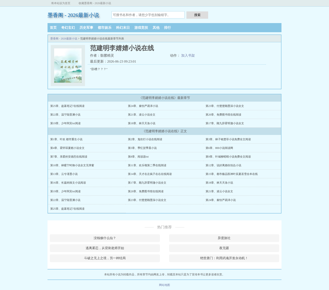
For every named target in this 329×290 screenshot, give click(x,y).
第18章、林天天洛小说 (141, 123)
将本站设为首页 (60, 3)
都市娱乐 (104, 27)
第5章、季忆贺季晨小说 (142, 148)
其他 (156, 27)
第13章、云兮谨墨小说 (64, 174)
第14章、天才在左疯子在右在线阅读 (150, 174)
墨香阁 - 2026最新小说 (73, 15)
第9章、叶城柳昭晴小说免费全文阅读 (228, 156)
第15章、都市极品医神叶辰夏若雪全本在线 (232, 174)
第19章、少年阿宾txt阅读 (65, 123)
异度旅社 (224, 238)
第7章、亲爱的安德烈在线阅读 (68, 156)
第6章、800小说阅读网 (219, 148)
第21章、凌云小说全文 (141, 114)
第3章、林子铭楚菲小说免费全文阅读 (228, 139)
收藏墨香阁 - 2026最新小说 (95, 3)
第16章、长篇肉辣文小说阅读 (68, 182)
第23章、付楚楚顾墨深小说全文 (225, 106)
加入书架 (188, 55)
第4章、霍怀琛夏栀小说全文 (67, 148)
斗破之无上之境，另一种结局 (105, 258)
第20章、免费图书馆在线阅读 (223, 114)
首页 (53, 27)
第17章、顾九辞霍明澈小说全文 (225, 123)
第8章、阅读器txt (138, 156)
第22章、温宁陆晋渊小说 (65, 114)
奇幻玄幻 (68, 27)
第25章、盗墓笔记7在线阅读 (67, 106)
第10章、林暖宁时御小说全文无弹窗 (72, 165)
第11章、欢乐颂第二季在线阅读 (147, 165)
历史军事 (86, 27)
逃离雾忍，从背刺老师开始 (105, 248)
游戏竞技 (141, 27)
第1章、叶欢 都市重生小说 (66, 139)
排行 (167, 27)
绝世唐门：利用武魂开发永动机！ (224, 258)
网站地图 (164, 285)
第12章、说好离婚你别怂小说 (223, 165)
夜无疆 (224, 248)
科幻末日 (123, 27)
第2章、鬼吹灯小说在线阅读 (145, 139)
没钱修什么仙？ (105, 238)
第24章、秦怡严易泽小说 (143, 106)
